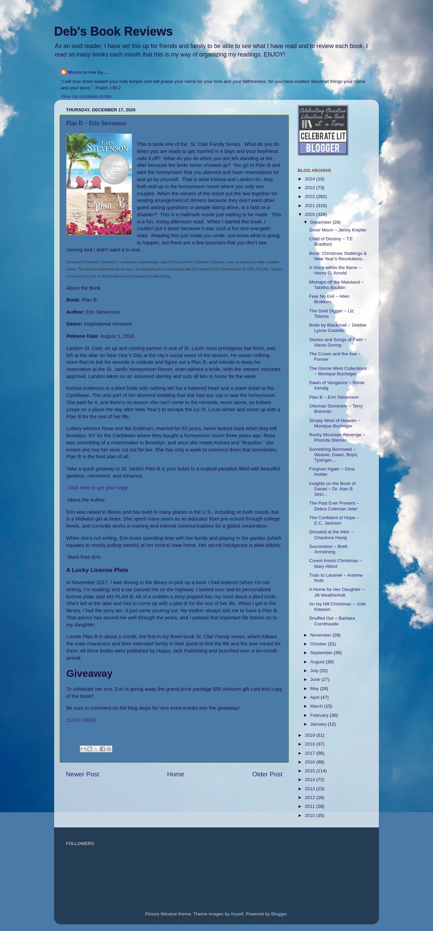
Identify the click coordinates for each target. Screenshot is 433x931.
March (317, 706)
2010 (310, 815)
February (320, 715)
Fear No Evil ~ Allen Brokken (329, 299)
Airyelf (237, 913)
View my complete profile (86, 96)
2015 (310, 770)
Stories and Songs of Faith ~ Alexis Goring (338, 342)
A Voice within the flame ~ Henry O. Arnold (335, 270)
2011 (310, 806)
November (321, 635)
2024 (310, 178)
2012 (310, 797)
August (318, 661)
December (321, 222)
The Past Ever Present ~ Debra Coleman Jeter (334, 506)
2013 (310, 788)
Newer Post (82, 774)
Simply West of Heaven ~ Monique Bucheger (335, 423)
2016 (310, 761)
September (322, 652)
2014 (310, 779)
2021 (310, 205)
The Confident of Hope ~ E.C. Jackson (334, 520)
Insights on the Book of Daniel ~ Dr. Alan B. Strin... (332, 489)
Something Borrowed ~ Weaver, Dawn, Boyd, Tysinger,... (333, 455)
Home (175, 774)
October (319, 643)
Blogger (279, 913)
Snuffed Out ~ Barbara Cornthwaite (332, 621)
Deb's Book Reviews (113, 31)
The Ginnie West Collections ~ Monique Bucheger (338, 371)
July (315, 670)
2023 (310, 187)
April (315, 697)
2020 (310, 214)
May (315, 688)
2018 (310, 744)
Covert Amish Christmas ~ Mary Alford (335, 563)
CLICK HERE (81, 720)
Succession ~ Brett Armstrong (328, 549)
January (319, 724)
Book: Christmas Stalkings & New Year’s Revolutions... (338, 256)
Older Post (267, 774)
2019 (310, 735)
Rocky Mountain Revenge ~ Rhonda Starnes (337, 437)
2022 (310, 196)
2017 (310, 753)
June (315, 679)
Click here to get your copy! (98, 487)
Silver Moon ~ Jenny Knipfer (337, 229)
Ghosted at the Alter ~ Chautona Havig (331, 534)
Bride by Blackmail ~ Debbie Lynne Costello (337, 328)
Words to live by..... (88, 72)
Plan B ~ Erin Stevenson (334, 397)
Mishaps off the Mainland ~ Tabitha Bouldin (336, 285)
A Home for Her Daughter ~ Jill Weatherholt (337, 592)
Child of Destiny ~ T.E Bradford (331, 241)
